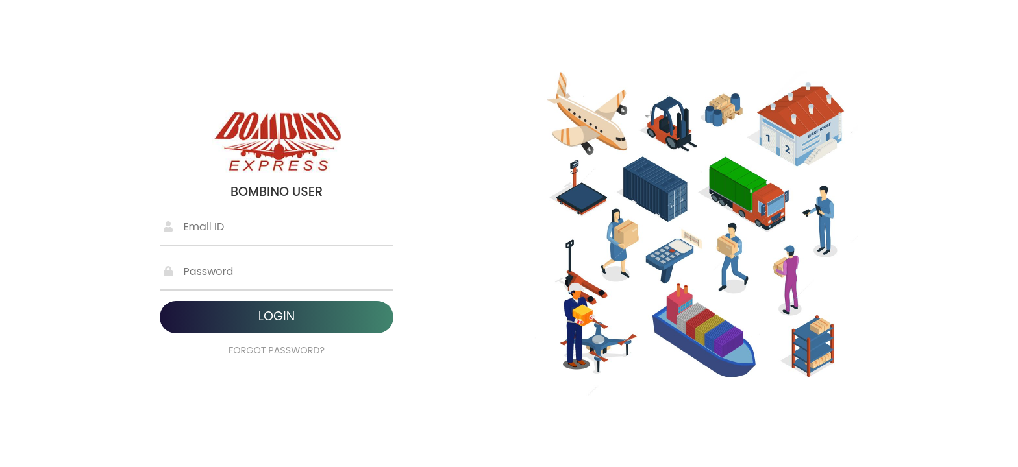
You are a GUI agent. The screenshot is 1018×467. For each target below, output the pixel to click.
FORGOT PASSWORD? (277, 350)
